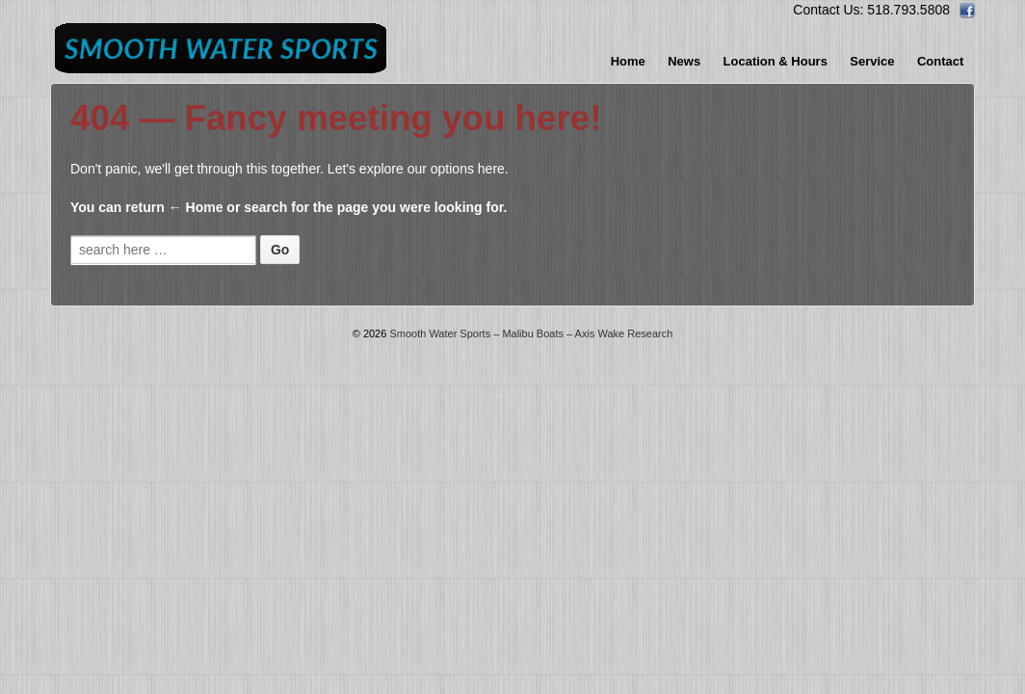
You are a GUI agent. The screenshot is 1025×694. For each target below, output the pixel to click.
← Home (196, 207)
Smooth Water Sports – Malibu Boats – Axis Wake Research (529, 333)
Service (872, 61)
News (684, 61)
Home (628, 61)
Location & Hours (775, 61)
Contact (940, 61)
